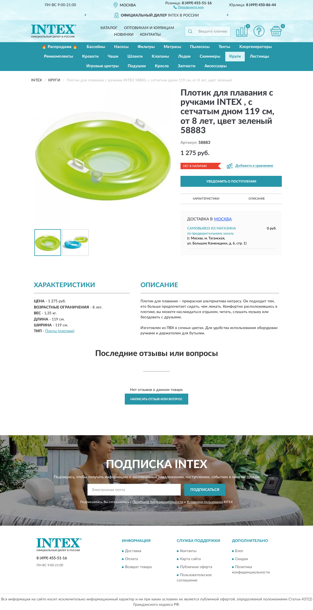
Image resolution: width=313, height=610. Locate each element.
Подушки (137, 66)
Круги (235, 56)
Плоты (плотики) (59, 331)
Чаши (113, 56)
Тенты (224, 47)
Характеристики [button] (206, 198)
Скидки (241, 559)
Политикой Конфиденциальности (158, 502)
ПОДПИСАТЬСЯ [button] (204, 490)
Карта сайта (190, 559)
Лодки (184, 56)
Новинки (124, 35)
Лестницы (259, 56)
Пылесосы (200, 47)
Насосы (121, 47)
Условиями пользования (205, 502)
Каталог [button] (109, 28)
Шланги (135, 56)
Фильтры (146, 47)
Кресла (162, 66)
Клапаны (160, 56)
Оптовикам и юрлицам (149, 28)
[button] (189, 7)
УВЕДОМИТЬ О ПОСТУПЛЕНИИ (231, 181)
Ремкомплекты (58, 56)
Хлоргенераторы (255, 47)
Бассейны (96, 47)
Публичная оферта (196, 567)
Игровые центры (102, 66)
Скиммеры (210, 56)
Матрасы (172, 47)
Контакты (150, 35)
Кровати (90, 56)
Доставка (133, 551)
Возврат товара (138, 567)
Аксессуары (215, 66)
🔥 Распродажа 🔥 (60, 47)
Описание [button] (256, 198)
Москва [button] (223, 219)
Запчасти (186, 66)
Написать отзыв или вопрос (156, 399)
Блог (239, 551)
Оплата (131, 559)
